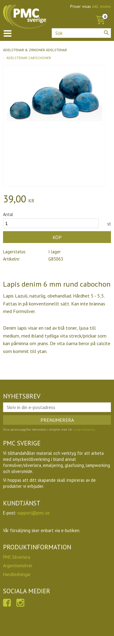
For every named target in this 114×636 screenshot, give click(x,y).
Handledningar (17, 574)
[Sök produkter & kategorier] (81, 33)
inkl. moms (101, 6)
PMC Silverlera (16, 557)
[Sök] (106, 32)
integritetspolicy (84, 429)
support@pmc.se (33, 513)
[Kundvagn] (100, 13)
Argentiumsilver (18, 565)
